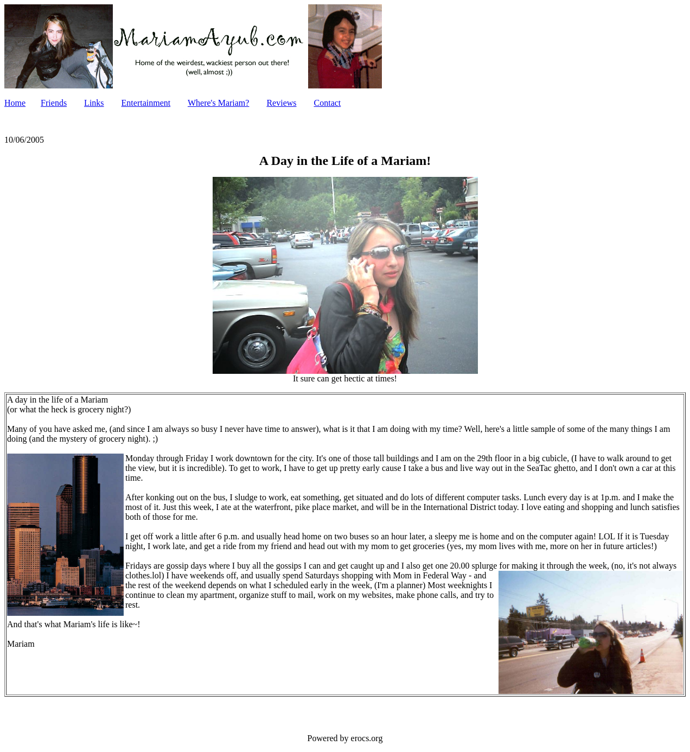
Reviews (281, 102)
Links (94, 102)
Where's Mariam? (219, 102)
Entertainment (146, 102)
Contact (327, 102)
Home (14, 102)
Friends (54, 102)
